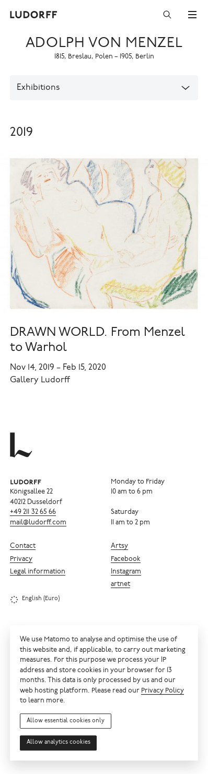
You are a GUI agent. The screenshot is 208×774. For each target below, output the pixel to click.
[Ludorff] (34, 14)
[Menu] (192, 14)
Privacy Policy (162, 691)
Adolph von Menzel (104, 44)
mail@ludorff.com (38, 523)
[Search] (167, 14)
